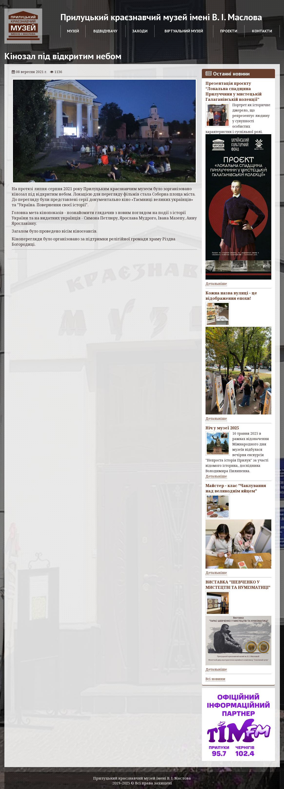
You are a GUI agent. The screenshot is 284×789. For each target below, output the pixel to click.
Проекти (228, 30)
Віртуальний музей (184, 30)
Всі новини (215, 678)
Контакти (262, 30)
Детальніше (216, 283)
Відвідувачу (105, 30)
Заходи (139, 30)
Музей (73, 30)
